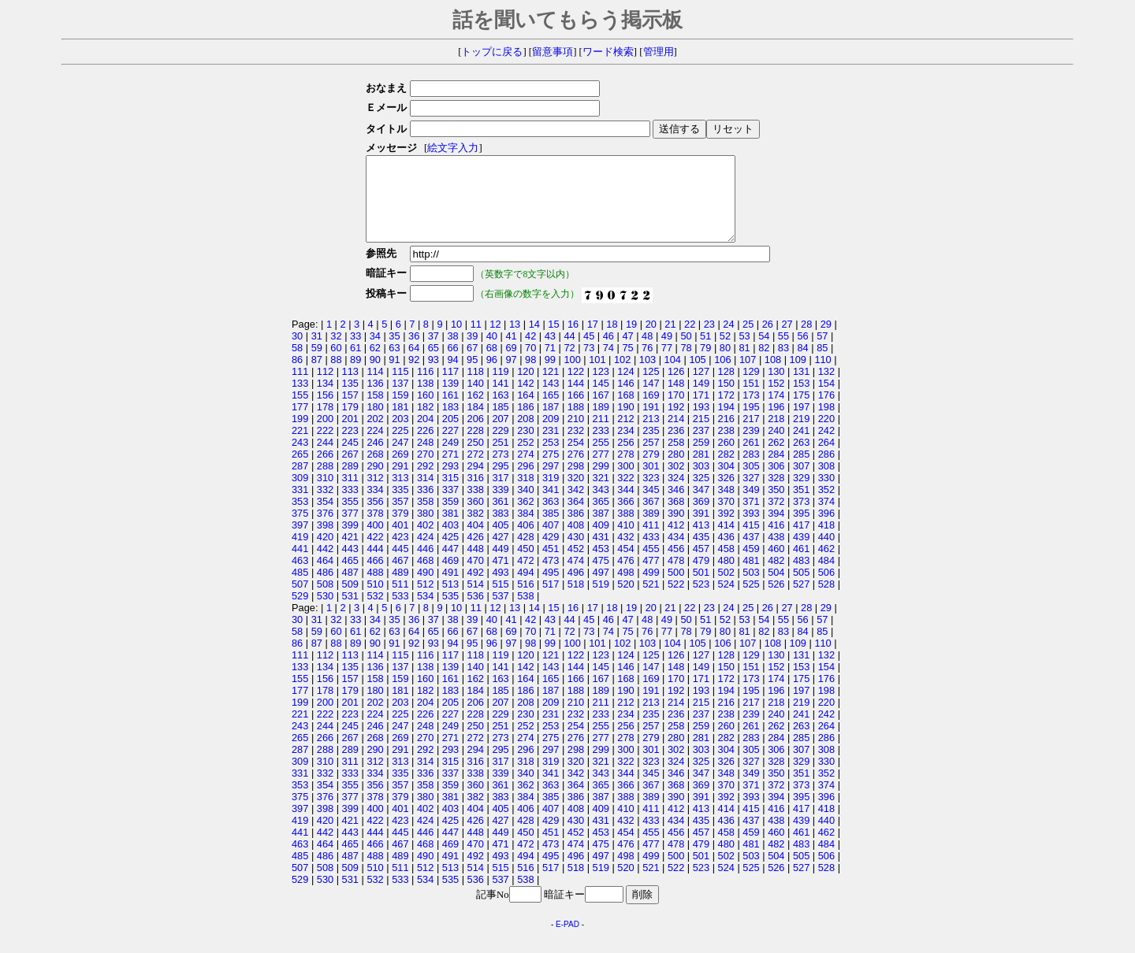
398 (325, 541)
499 (650, 589)
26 (767, 341)
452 (576, 565)
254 (576, 459)
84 (802, 364)
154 (826, 400)
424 (425, 553)
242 (826, 447)
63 (394, 364)
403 (450, 541)
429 (550, 553)
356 (375, 518)
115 (400, 388)
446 (425, 565)
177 (300, 423)
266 (325, 470)
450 (525, 565)
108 (773, 376)
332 (325, 506)
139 (450, 400)
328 (776, 494)
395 (801, 530)
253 (550, 459)
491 (450, 589)
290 (375, 482)
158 (375, 411)
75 (627, 364)
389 (650, 530)
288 (325, 482)
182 (425, 423)
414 (726, 541)
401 (400, 541)
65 (433, 364)
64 (413, 364)
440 (826, 553)
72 (569, 364)
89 (355, 376)
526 (776, 600)
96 (491, 376)
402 (425, 541)
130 (776, 388)
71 (550, 364)
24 (728, 341)
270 (425, 470)
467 (400, 577)
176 (826, 411)
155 (300, 411)
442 (325, 565)
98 (530, 376)
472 (525, 577)
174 (776, 411)
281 (701, 470)
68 (491, 364)
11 (476, 341)
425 (450, 553)
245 (350, 459)
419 (300, 553)
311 (350, 494)
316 (475, 494)
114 (375, 388)
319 (550, 494)
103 (647, 376)
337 (450, 506)
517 (550, 600)
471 (500, 577)
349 (750, 506)
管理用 (658, 51)
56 (802, 352)
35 (394, 352)
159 (400, 411)
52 (725, 352)
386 (576, 530)
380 (425, 530)
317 (500, 494)
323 (650, 494)
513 (450, 600)
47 (627, 352)
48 (647, 352)
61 (355, 364)
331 (300, 506)
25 (748, 341)
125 (650, 388)
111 (300, 388)
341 (550, 506)
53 (744, 352)
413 (701, 541)
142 (525, 400)
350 (776, 506)
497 (601, 589)
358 (425, 518)
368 (676, 518)
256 (625, 459)
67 (472, 364)
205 (450, 435)
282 (726, 470)
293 (450, 482)
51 (705, 352)
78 (685, 364)
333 (350, 506)
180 (375, 423)
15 (553, 341)
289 (350, 482)
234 (625, 447)
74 (608, 364)
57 (822, 352)
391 (701, 530)
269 (400, 470)
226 (425, 447)
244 (325, 459)
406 (525, 541)
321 (601, 494)
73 (588, 364)
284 (776, 470)
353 (300, 518)
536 (475, 612)
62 (375, 364)
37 (433, 352)
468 (425, 577)
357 (400, 518)
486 (325, 589)
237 (701, 447)
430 (576, 553)
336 (425, 506)
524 (726, 600)
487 (350, 589)
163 (500, 411)
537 (500, 612)
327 (750, 494)
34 (375, 352)
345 (650, 506)
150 (726, 400)
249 (450, 459)
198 (826, 423)
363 (550, 518)
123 (601, 388)
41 (510, 352)
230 (525, 447)
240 (776, 447)
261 (750, 459)
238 (726, 447)
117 (450, 388)
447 (450, 565)
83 (783, 364)
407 (550, 541)
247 (400, 459)
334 (375, 506)
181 (400, 423)
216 (726, 435)
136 (375, 400)
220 (826, 435)
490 (425, 589)
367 (650, 518)
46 (608, 352)
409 (601, 541)
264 (826, 459)
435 (701, 553)
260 (726, 459)
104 (672, 376)
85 (822, 364)
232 (576, 447)
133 (300, 400)
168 (625, 411)
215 (701, 435)
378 (375, 530)
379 (400, 530)
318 (525, 494)
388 (625, 530)
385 (550, 530)
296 (525, 482)
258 (676, 459)
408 (576, 541)
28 (806, 341)
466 (375, 577)
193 (701, 423)
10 (456, 341)
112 (325, 388)
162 (475, 411)
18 (611, 341)
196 (776, 423)
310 (325, 494)
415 (750, 541)
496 (576, 589)
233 (601, 447)
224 (375, 447)
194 (726, 423)
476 (625, 577)
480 (726, 577)
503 (750, 589)
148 (676, 400)
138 (425, 400)
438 (776, 553)
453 (601, 565)
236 (676, 447)
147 (650, 400)
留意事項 (552, 51)
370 (726, 518)
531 (350, 612)
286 (826, 470)
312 (375, 494)
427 (500, 553)
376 (325, 530)
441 (300, 565)
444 (375, 565)
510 (375, 600)
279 (650, 470)
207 (500, 435)
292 (425, 482)
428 (525, 553)
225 (400, 447)
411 (650, 541)
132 (826, 388)
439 (801, 553)
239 (750, 447)
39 (472, 352)
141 (500, 400)
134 (325, 400)
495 (550, 589)
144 (576, 400)
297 (550, 482)
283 (750, 470)
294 (475, 482)
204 (425, 435)
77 (666, 364)
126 (676, 388)
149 (701, 400)
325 (701, 494)
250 (475, 459)
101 (597, 376)
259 (701, 459)
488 (375, 589)
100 (572, 376)
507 (300, 600)
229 (500, 447)
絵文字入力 (448, 148)
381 (450, 530)
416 (776, 541)
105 (697, 376)
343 (601, 506)
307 (801, 482)
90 (375, 376)
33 (355, 352)
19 (631, 341)
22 (689, 341)
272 (475, 470)
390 (676, 530)
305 (750, 482)
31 (316, 352)
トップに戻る (492, 51)
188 (576, 423)
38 (452, 352)
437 (750, 553)
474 (576, 577)
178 (325, 423)
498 (625, 589)
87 (316, 376)
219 (801, 435)
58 (297, 364)
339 (500, 506)
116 (425, 388)
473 (550, 577)
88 (335, 376)
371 (750, 518)
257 (650, 459)
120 (525, 388)
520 (625, 600)
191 (650, 423)
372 (776, 518)
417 (801, 541)
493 (500, 589)
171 (701, 411)
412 (676, 541)
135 (350, 400)
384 (525, 530)
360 (475, 518)
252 (525, 459)
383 (500, 530)
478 (676, 577)
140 (475, 400)
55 (783, 352)
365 (601, 518)
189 (601, 423)
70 (530, 364)
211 (601, 435)
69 (510, 364)
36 (413, 352)
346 (676, 506)
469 (450, 577)
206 (475, 435)
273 (500, 470)
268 (375, 470)
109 (798, 376)
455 (650, 565)
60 (335, 364)
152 (776, 400)
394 (776, 530)
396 (826, 530)
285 (801, 470)
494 (525, 589)
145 (601, 400)
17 (592, 341)
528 (826, 600)
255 (601, 459)
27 (786, 341)
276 (576, 470)
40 (491, 352)
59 (316, 364)
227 (450, 447)
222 (325, 447)
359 (450, 518)
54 (763, 352)
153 (801, 400)
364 (576, 518)
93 (433, 376)
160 (425, 411)
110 (822, 376)
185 (500, 423)
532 (375, 612)
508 (325, 600)
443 (350, 565)
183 (450, 423)
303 (701, 482)
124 (625, 388)
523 (701, 600)
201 (350, 435)
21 (669, 341)
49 (666, 352)
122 (576, 388)
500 (676, 589)
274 (525, 470)
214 (676, 435)
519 (601, 600)
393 (750, 530)
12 (495, 341)
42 (530, 352)
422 (375, 553)
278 (625, 470)
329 (801, 494)
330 (826, 494)
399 (350, 541)
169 (650, 411)
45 (588, 352)
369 (701, 518)
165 (550, 411)
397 (300, 541)
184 (475, 423)
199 (300, 435)
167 (601, 411)
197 (801, 423)
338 (475, 506)
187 (550, 423)
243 (300, 459)
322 (625, 494)
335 (400, 506)
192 (676, 423)
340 (525, 506)
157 (350, 411)
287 (300, 482)
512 (425, 600)
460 (776, 565)
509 (350, 600)
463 (300, 577)
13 (514, 341)
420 (325, 553)
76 (647, 364)
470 (475, 577)
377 (350, 530)
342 (576, 506)
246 (375, 459)
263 (801, 459)
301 (650, 482)
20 (651, 341)
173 (750, 411)
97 (510, 376)
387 (601, 530)
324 (676, 494)
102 (622, 376)
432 (625, 553)
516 (525, 600)
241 (801, 447)
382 (475, 530)
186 (525, 423)
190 (625, 423)
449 (500, 565)
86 (297, 376)
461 (801, 565)
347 (701, 506)
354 (325, 518)
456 (676, 565)
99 (550, 376)
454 (625, 565)
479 (701, 577)
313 (400, 494)
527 (801, 600)
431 (601, 553)
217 (750, 435)
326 (726, 494)
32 (335, 352)
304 (726, 482)
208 (525, 435)
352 (826, 506)
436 (726, 553)
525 (750, 600)
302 (676, 482)
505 (801, 589)
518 (576, 600)
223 (350, 447)
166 (576, 411)
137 (400, 400)
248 (425, 459)
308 (826, 482)
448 (475, 565)
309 (300, 494)
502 (726, 589)
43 (550, 352)
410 (625, 541)
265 (300, 470)
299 (601, 482)
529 (300, 612)
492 (475, 589)
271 (450, 470)
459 (750, 565)
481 (750, 577)
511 (400, 600)
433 (650, 553)
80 (725, 364)
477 (650, 577)
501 (701, 589)
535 (450, 612)
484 (826, 577)
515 (500, 600)
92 (413, 376)
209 (550, 435)
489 (400, 589)
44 (569, 352)
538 (525, 612)
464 (325, 577)
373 (801, 518)
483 (801, 577)
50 (685, 352)
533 (400, 612)
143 (550, 400)
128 (726, 388)
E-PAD (567, 940)
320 (576, 494)
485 (300, 589)
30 (297, 352)
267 (350, 470)
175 (801, 411)
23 (709, 341)
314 (425, 494)
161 (450, 411)
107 (747, 376)
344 (625, 506)
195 (750, 423)
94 (452, 376)
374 (826, 518)
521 (650, 600)
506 (826, 589)
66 (452, 364)
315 (450, 494)
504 (776, 589)
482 (776, 577)
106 (722, 376)
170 (676, 411)
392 (726, 530)
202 (375, 435)
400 (375, 541)
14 (534, 341)
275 (550, 470)
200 (325, 435)
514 (475, 600)
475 (601, 577)
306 (776, 482)
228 (475, 447)
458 (726, 565)
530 (325, 612)
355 (350, 518)
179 (350, 423)
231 (550, 447)
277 (601, 470)
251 (500, 459)
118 (475, 388)
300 (625, 482)
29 (826, 341)
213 (650, 435)
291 (400, 482)
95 (472, 376)
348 (726, 506)
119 (500, 388)
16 (573, 341)
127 (701, 388)
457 (701, 565)
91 (394, 376)
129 (750, 388)
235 (650, 447)
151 (750, 400)
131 (801, 388)
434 (676, 553)
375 (300, 530)
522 (676, 600)
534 (425, 612)
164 (525, 411)
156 (325, 411)
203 (400, 435)
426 (475, 553)
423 (400, 553)
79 (705, 364)
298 (576, 482)
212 (625, 435)
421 (350, 553)
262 (776, 459)
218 (776, 435)
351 (801, 506)
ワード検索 (608, 51)
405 (500, 541)
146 (625, 400)
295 (500, 482)
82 (763, 364)
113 (350, 388)
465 (350, 577)
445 (400, 565)
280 (676, 470)
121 (550, 388)
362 (525, 518)
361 (500, 518)
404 (475, 541)
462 (826, 565)
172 (726, 411)
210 (576, 435)
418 (826, 541)
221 (300, 447)
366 (625, 518)
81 (744, 364)
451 (550, 565)
